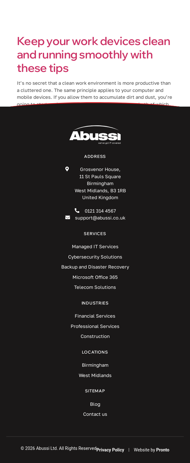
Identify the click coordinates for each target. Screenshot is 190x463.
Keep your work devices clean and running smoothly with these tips (93, 54)
